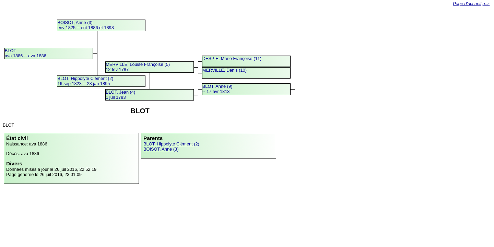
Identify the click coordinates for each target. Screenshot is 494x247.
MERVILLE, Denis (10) (224, 70)
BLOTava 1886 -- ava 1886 (25, 53)
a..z (486, 3)
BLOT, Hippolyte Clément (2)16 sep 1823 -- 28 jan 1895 (85, 81)
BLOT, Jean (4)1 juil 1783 (120, 95)
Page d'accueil (467, 3)
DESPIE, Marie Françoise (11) (231, 58)
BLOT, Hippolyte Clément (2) (171, 143)
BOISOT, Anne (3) (160, 149)
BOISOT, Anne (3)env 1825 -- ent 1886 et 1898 (85, 25)
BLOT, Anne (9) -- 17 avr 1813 (217, 89)
